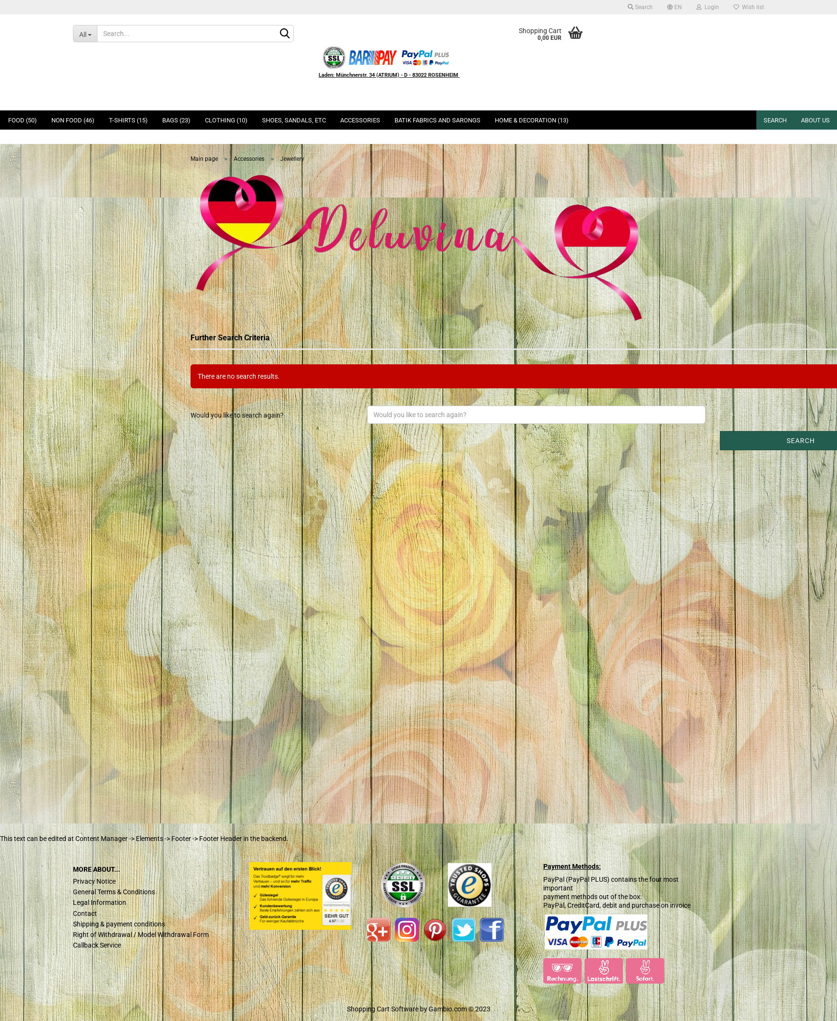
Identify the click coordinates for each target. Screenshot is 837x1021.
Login (707, 7)
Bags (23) (176, 120)
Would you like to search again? (237, 415)
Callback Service (97, 945)
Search (640, 7)
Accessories (360, 120)
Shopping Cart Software (382, 1009)
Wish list (748, 7)
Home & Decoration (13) (532, 120)
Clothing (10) (226, 120)
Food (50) (22, 120)
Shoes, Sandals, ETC (294, 120)
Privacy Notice (94, 881)
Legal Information (99, 902)
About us (815, 120)
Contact (85, 913)
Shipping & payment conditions (119, 924)
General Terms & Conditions (114, 892)
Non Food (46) (73, 120)
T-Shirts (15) (128, 120)
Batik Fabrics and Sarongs (437, 120)
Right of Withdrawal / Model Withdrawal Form (141, 934)
